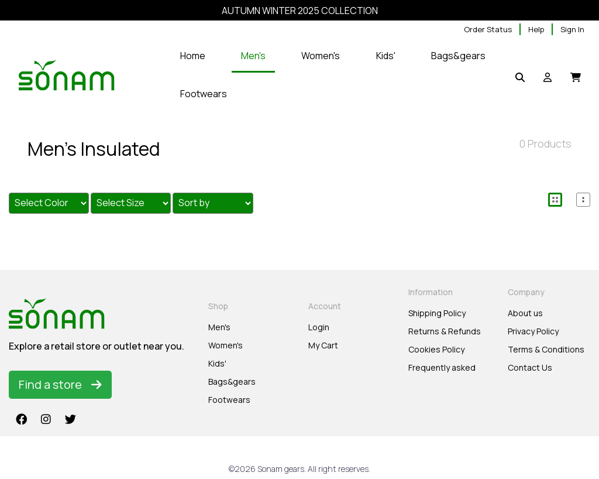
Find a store (60, 384)
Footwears (229, 399)
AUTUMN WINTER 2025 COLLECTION (300, 10)
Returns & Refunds (444, 331)
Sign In (572, 29)
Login (318, 327)
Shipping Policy (437, 313)
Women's (225, 345)
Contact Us (530, 367)
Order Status (488, 29)
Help (536, 29)
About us (525, 313)
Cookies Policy (436, 349)
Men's (219, 327)
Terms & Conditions (546, 349)
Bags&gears (232, 381)
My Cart (323, 345)
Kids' (217, 363)
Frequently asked (442, 367)
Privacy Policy (533, 331)
